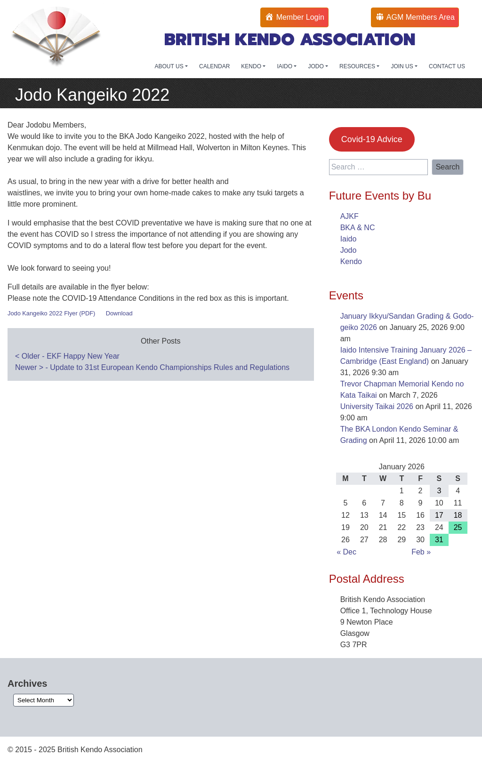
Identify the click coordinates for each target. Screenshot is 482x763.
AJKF (349, 216)
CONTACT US (447, 66)
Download (119, 313)
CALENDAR (214, 66)
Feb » (421, 552)
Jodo (348, 250)
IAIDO (285, 66)
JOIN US (403, 66)
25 (458, 527)
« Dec (346, 552)
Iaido (348, 239)
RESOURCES (358, 66)
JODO (316, 66)
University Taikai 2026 (376, 406)
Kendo (351, 261)
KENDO (252, 66)
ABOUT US (170, 66)
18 (458, 515)
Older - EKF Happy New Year (67, 356)
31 (439, 540)
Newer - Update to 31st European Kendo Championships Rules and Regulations (152, 367)
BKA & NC (357, 228)
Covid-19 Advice (371, 139)
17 (439, 515)
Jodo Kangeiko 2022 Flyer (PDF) (51, 313)
